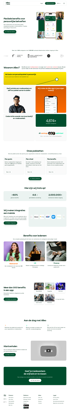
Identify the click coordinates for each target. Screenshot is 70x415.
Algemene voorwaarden (58, 403)
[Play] (48, 350)
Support (25, 403)
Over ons (40, 397)
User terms (55, 399)
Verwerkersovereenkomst (58, 401)
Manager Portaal (27, 399)
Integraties (25, 401)
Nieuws (39, 401)
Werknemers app (27, 397)
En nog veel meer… (60, 299)
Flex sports (11, 397)
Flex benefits (11, 401)
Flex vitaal (11, 399)
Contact (40, 403)
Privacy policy (56, 397)
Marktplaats (11, 403)
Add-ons (10, 405)
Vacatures (40, 399)
